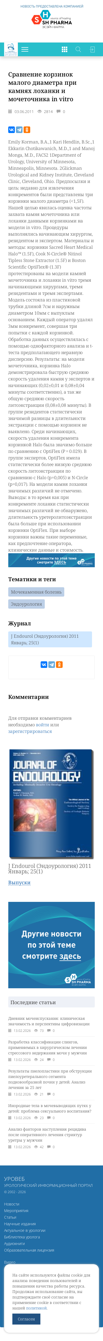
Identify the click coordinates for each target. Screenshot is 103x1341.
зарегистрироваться (30, 731)
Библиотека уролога (22, 1237)
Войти (92, 49)
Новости (11, 1204)
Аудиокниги (14, 1243)
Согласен (26, 1319)
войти (42, 725)
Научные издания (20, 1223)
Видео (9, 1262)
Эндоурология (26, 604)
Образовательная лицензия (29, 1250)
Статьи (10, 1217)
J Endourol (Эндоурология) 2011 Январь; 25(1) (45, 639)
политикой (36, 1308)
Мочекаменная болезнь (36, 592)
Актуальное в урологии (24, 1230)
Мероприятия (16, 1210)
